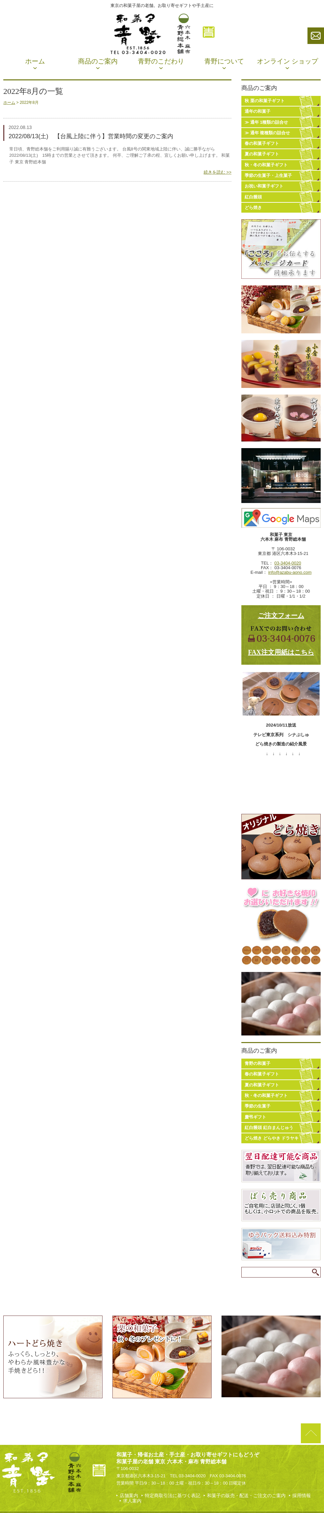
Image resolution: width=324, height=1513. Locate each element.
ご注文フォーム (281, 615)
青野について (224, 61)
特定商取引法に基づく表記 (172, 1495)
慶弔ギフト (255, 1116)
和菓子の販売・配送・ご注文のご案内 (246, 1495)
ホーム (35, 61)
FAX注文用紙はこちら (281, 652)
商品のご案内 (98, 61)
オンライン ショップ (287, 61)
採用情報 (301, 1495)
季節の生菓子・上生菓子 (268, 175)
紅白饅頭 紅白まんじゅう (269, 1127)
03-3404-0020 (287, 563)
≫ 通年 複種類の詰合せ (267, 132)
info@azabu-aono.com (289, 572)
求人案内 (132, 1500)
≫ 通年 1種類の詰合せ (266, 122)
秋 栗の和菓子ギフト (265, 100)
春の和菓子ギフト (262, 143)
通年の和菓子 (257, 111)
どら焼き (253, 207)
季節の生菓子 (257, 1106)
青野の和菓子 (257, 1063)
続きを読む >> (217, 172)
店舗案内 (129, 1495)
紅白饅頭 (253, 196)
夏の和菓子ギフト (262, 153)
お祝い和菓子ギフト (264, 186)
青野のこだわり (161, 61)
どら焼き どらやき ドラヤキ (272, 1138)
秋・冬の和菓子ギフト (266, 164)
